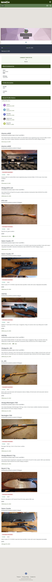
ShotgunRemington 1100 (9, 403)
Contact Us (32, 576)
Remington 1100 (6, 415)
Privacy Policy (25, 576)
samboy (8, 104)
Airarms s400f (6, 133)
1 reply (15, 343)
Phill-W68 (8, 113)
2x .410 (3, 361)
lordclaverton (4, 135)
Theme (19, 576)
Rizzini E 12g (5, 468)
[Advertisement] (26, 18)
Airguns (19, 148)
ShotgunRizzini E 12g (8, 455)
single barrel (9, 118)
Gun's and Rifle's (20, 135)
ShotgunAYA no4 (7, 188)
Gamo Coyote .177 (7, 241)
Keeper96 (8, 123)
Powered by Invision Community (26, 579)
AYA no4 (4, 200)
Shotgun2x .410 (6, 348)
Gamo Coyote (6, 508)
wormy (7, 109)
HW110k (4, 294)
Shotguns (20, 202)
